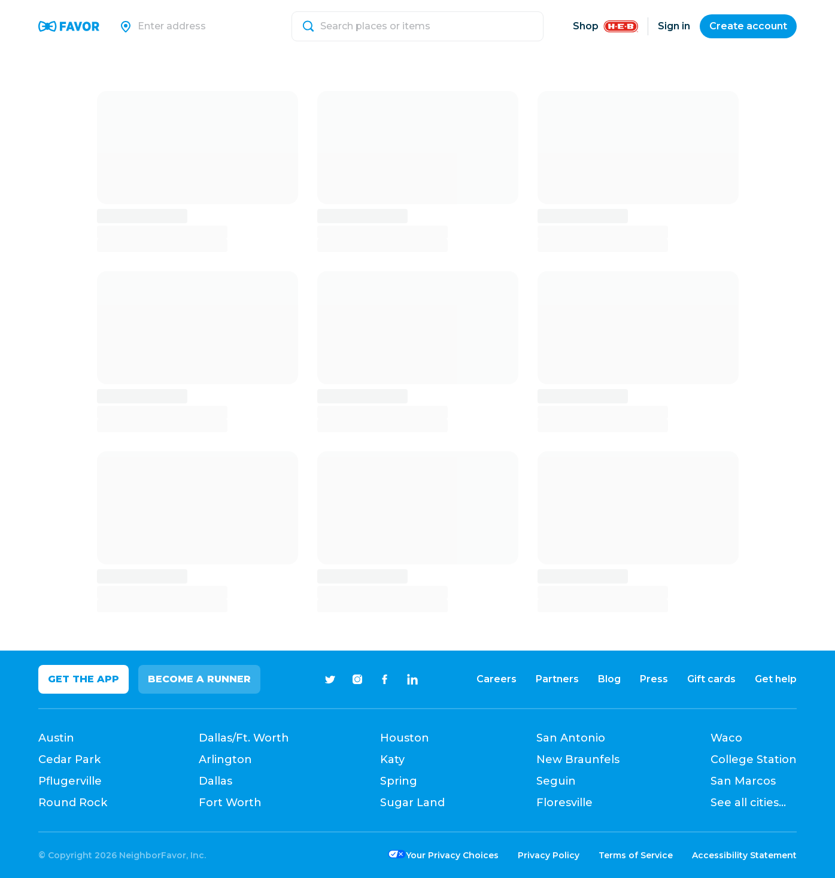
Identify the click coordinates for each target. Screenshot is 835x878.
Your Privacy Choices (452, 855)
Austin (56, 738)
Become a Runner (199, 679)
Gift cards (711, 679)
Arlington (225, 759)
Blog (609, 679)
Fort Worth (230, 802)
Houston (404, 738)
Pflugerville (70, 781)
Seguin (556, 781)
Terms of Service (636, 855)
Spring (398, 781)
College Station (753, 759)
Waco (726, 738)
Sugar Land (412, 802)
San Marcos (743, 781)
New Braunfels (578, 759)
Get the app (83, 679)
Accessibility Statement (744, 855)
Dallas (215, 781)
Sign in (674, 26)
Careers (496, 679)
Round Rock (72, 802)
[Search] (208, 26)
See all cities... (748, 802)
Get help (776, 679)
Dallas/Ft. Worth (244, 738)
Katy (392, 759)
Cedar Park (69, 759)
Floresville (564, 802)
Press (654, 679)
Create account (748, 26)
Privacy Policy (548, 855)
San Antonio (570, 738)
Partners (557, 679)
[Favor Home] (68, 26)
